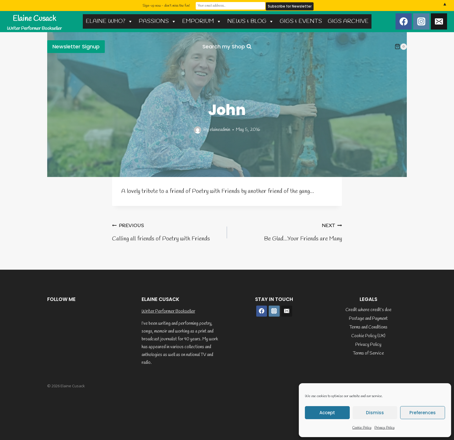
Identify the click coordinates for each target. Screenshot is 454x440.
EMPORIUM (201, 21)
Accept (327, 413)
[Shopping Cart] (401, 46)
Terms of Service (368, 353)
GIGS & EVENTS (301, 21)
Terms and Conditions (368, 327)
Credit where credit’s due (368, 310)
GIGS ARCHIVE (348, 21)
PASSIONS (157, 21)
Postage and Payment (368, 319)
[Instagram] (421, 21)
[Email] (439, 21)
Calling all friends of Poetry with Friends (166, 231)
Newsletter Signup (76, 46)
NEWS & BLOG (250, 21)
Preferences (422, 413)
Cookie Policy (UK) (368, 336)
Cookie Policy (361, 428)
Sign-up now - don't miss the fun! (166, 5)
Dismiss (375, 413)
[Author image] (197, 130)
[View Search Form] (227, 47)
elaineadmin (220, 130)
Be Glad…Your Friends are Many (287, 231)
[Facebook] (404, 21)
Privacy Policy (384, 428)
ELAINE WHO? (109, 21)
